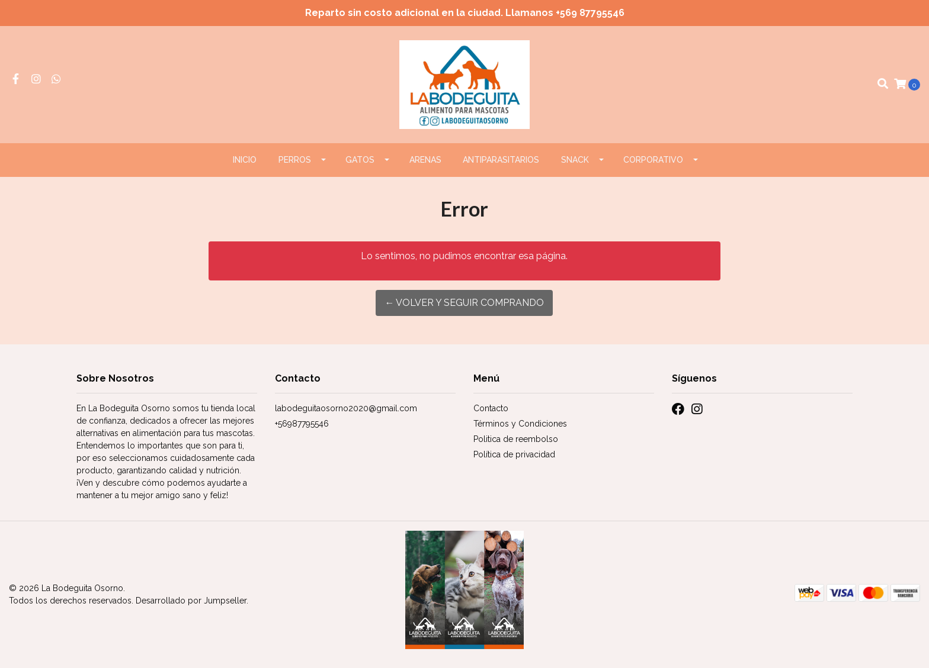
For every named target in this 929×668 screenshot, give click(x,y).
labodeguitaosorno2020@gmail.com (346, 408)
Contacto (490, 408)
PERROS (294, 159)
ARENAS (425, 159)
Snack (575, 159)
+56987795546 (302, 423)
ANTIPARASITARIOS (501, 159)
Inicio (245, 159)
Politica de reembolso (515, 439)
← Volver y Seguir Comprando (464, 302)
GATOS (359, 159)
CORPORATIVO (653, 159)
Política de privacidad (514, 454)
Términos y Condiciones (520, 423)
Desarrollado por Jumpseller (191, 600)
